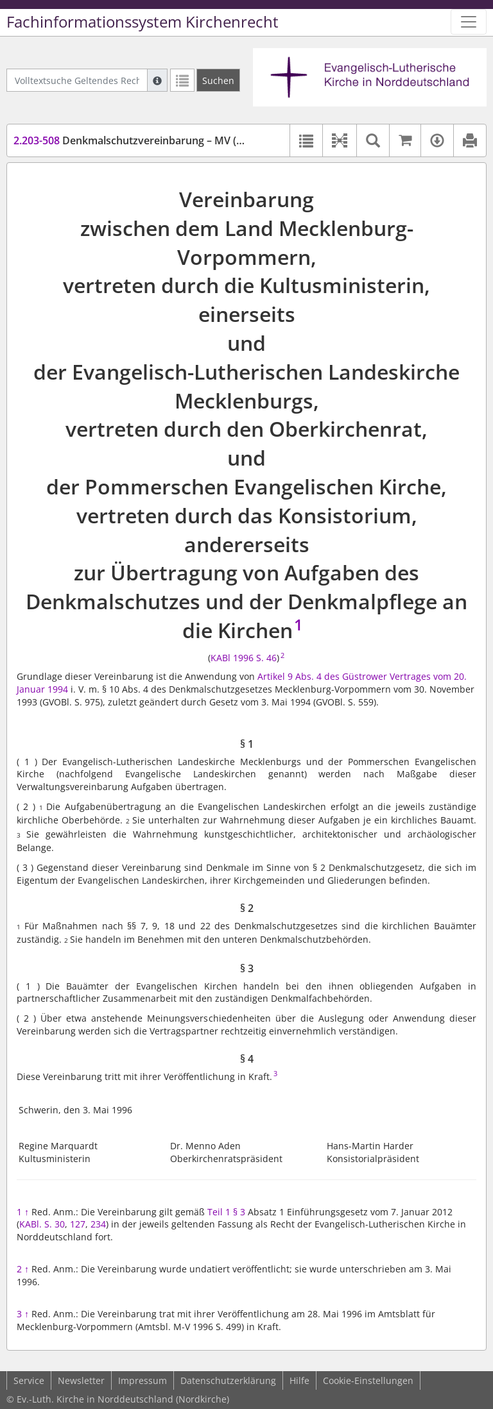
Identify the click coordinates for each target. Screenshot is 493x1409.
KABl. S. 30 (42, 1224)
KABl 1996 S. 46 (244, 658)
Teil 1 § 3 (226, 1212)
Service (28, 1380)
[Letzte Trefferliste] (182, 80)
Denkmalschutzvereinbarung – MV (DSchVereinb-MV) (167, 140)
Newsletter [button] (81, 1380)
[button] (339, 140)
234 (98, 1224)
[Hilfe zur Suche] (157, 80)
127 (77, 1224)
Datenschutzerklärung (228, 1380)
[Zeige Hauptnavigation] (469, 22)
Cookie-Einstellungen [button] (368, 1380)
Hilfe (299, 1380)
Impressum (142, 1380)
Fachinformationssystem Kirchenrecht (142, 21)
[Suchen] (218, 80)
